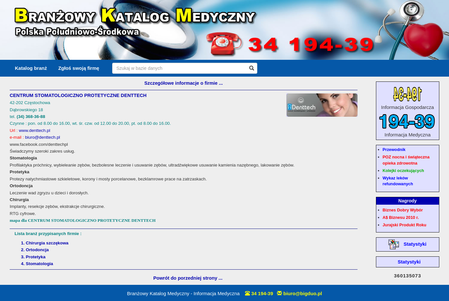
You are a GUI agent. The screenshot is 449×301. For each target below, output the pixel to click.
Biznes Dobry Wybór (403, 210)
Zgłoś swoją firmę (78, 68)
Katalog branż (31, 68)
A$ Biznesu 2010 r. (401, 217)
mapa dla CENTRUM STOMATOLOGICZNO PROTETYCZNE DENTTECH (82, 220)
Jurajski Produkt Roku (404, 224)
